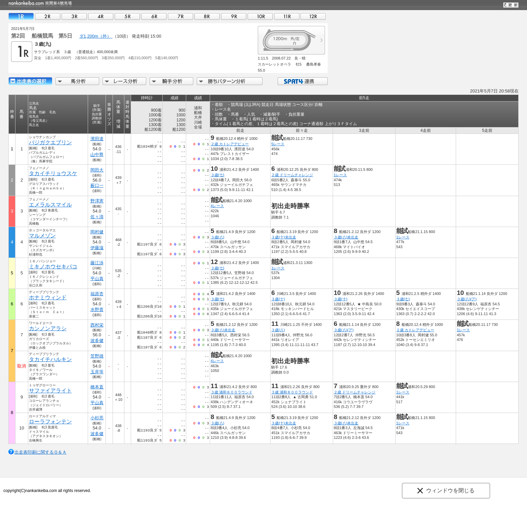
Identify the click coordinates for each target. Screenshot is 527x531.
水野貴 (97, 309)
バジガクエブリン (50, 142)
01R (21, 16)
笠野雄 (97, 355)
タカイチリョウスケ (53, 173)
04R (101, 16)
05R (127, 16)
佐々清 (97, 216)
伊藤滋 (97, 247)
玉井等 (97, 371)
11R (286, 16)
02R (47, 16)
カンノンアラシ (48, 328)
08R (207, 16)
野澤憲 (97, 200)
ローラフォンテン (50, 421)
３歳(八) (217, 237)
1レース (340, 175)
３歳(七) (217, 175)
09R (233, 16)
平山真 (97, 278)
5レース (277, 144)
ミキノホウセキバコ (53, 266)
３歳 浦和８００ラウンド (231, 392)
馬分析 (77, 81)
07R (180, 16)
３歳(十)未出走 (283, 237)
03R (74, 16)
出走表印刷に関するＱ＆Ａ (40, 452)
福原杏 (97, 293)
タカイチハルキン (50, 359)
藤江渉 (97, 262)
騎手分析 (171, 81)
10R (260, 16)
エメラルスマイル (50, 204)
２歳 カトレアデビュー (230, 144)
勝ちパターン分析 (229, 81)
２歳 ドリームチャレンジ (292, 175)
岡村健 (97, 231)
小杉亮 (97, 417)
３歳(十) (278, 299)
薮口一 (97, 185)
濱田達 (97, 138)
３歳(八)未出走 (346, 237)
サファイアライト (50, 390)
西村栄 (97, 325)
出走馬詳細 (30, 81)
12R (313, 16)
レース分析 (124, 81)
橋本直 (97, 386)
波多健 (97, 340)
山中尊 (97, 154)
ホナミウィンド (48, 297)
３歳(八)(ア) (467, 299)
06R (154, 16)
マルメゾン (42, 235)
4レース (217, 206)
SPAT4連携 (302, 81)
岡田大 (97, 170)
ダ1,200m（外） (96, 36)
